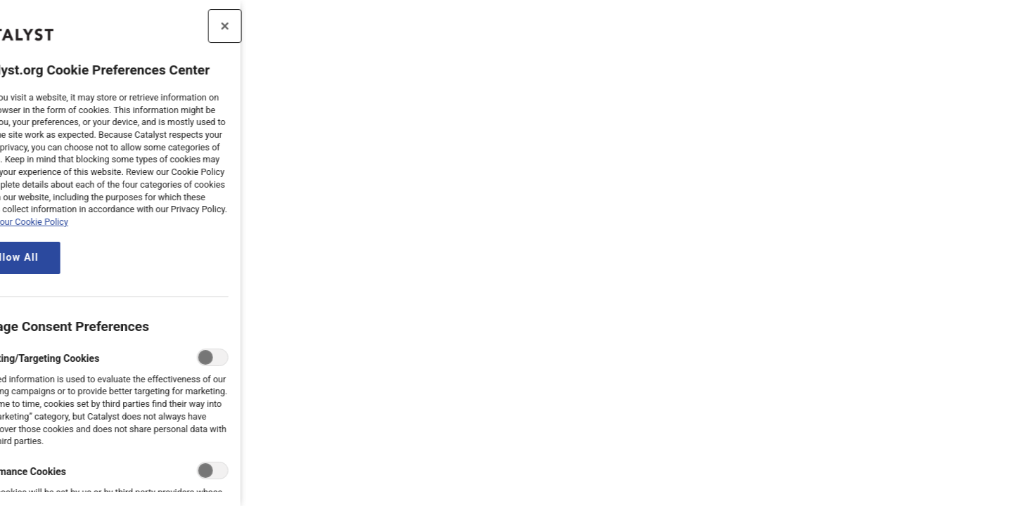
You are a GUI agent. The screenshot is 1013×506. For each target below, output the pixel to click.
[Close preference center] (185, 26)
